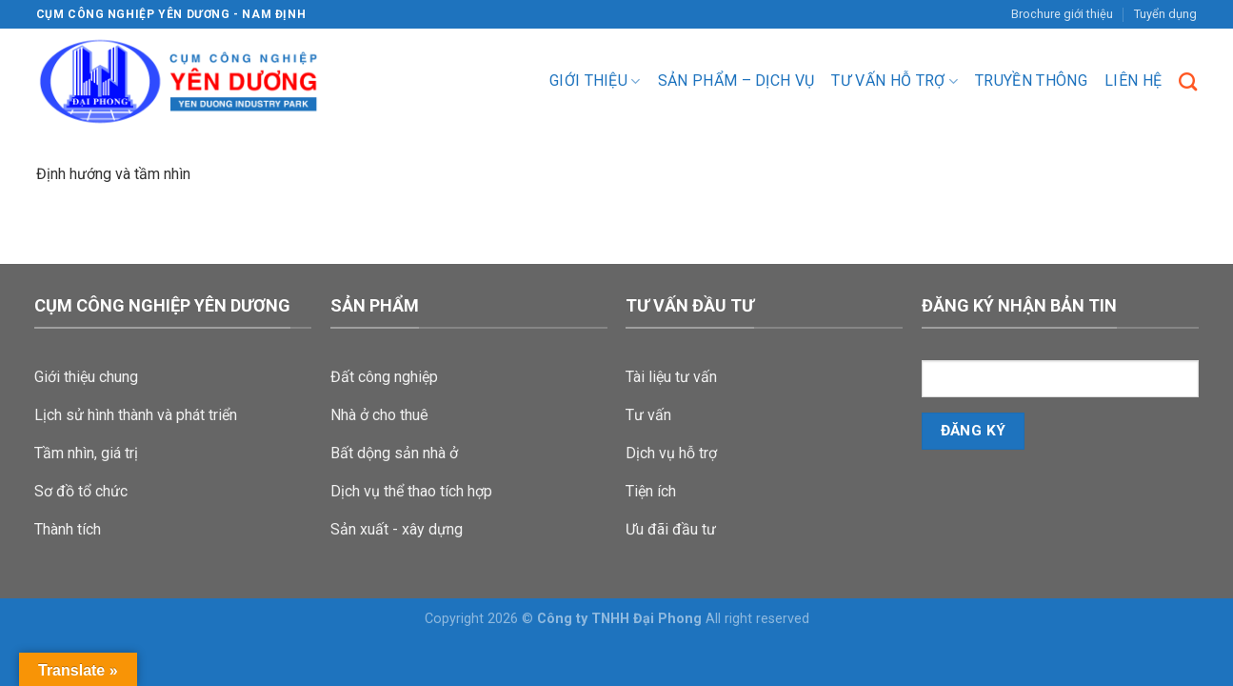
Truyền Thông (1031, 80)
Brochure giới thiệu (1062, 14)
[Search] (1188, 81)
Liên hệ (1133, 80)
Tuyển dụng (1165, 14)
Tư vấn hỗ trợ (894, 81)
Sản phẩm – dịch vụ (736, 80)
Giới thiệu (595, 81)
